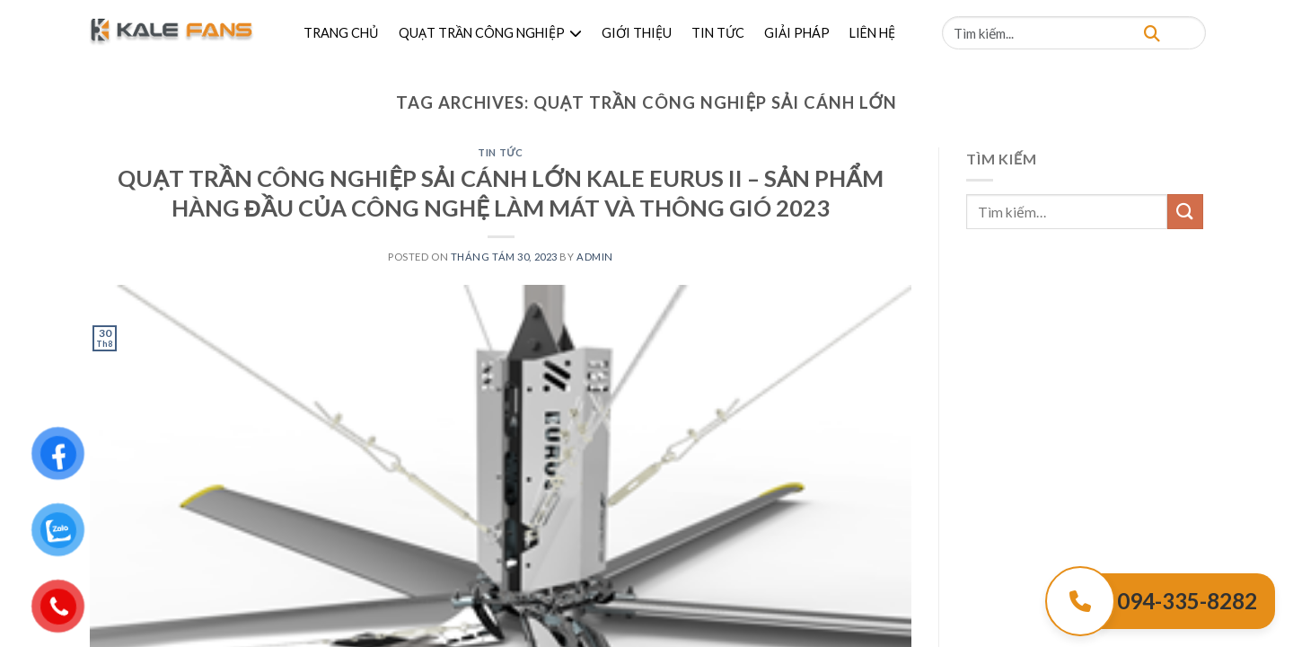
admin (594, 256)
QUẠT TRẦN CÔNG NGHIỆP (490, 32)
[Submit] (1185, 211)
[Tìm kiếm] (1152, 33)
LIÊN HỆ (872, 32)
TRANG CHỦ (341, 32)
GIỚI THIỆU (637, 32)
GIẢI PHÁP (797, 32)
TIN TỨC (717, 32)
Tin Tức (500, 152)
